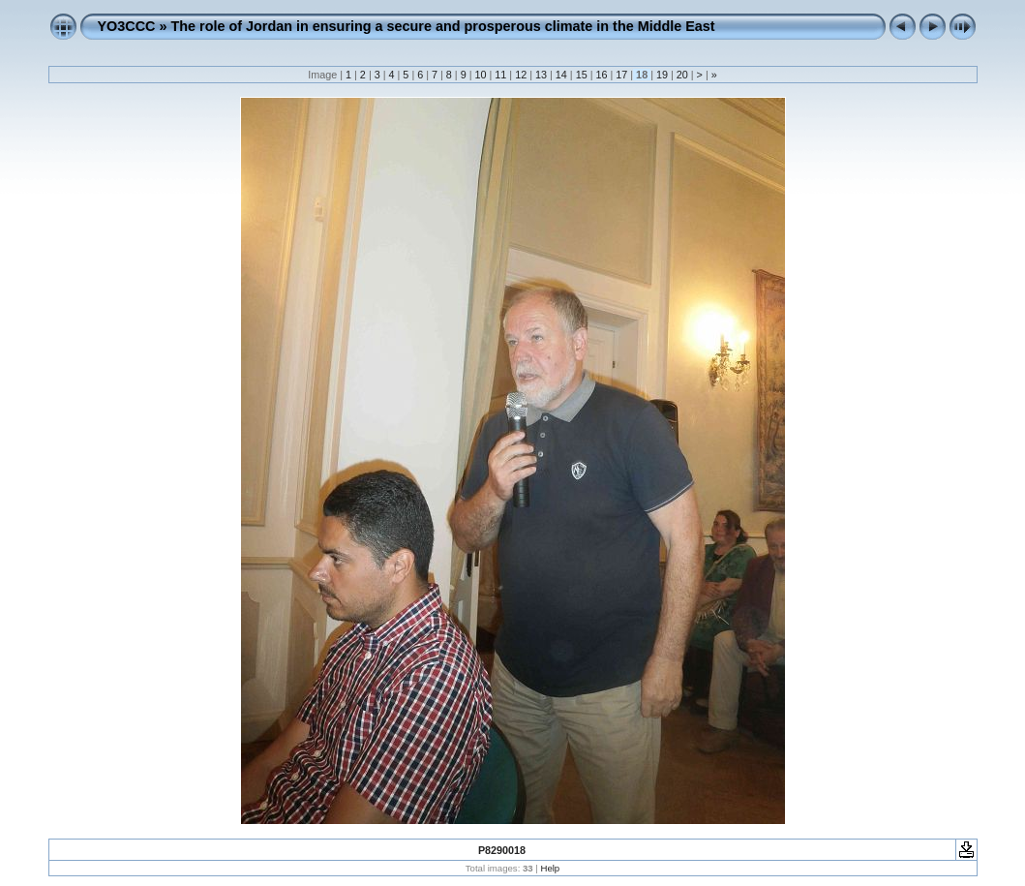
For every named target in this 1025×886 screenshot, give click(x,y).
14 (561, 74)
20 (682, 74)
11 (500, 74)
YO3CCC (127, 26)
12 (520, 74)
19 (662, 74)
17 (621, 74)
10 (481, 74)
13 (541, 74)
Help (549, 868)
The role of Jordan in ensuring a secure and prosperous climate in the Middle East (442, 26)
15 (581, 74)
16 (601, 74)
